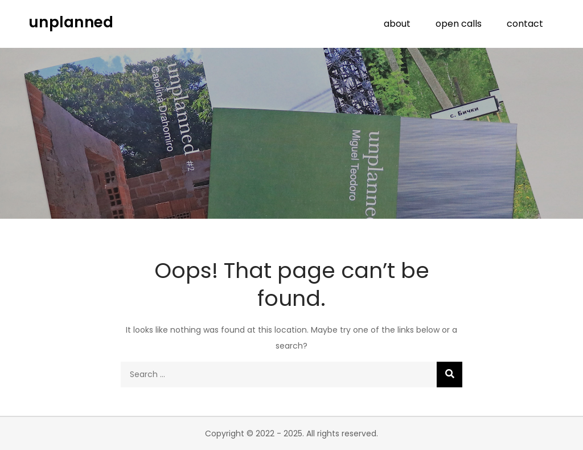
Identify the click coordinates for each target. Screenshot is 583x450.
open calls (459, 23)
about (397, 23)
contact (525, 23)
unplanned (70, 22)
